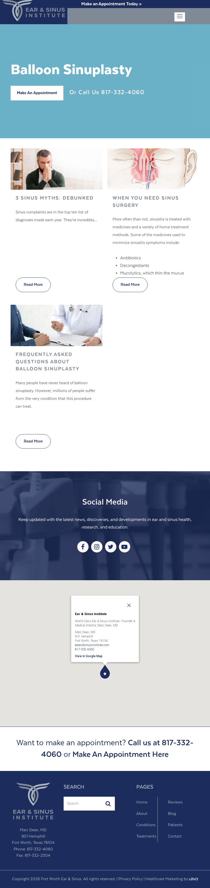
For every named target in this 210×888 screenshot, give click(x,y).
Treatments (146, 836)
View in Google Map (88, 656)
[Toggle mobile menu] (179, 16)
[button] (105, 672)
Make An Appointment (37, 93)
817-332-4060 (122, 92)
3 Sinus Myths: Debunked (55, 198)
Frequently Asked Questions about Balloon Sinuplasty (48, 362)
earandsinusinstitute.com (92, 645)
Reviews (175, 802)
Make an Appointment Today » (111, 4)
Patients (175, 825)
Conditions (145, 825)
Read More (33, 284)
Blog (172, 813)
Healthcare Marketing (164, 879)
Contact (175, 836)
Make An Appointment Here (120, 754)
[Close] (129, 605)
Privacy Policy (130, 879)
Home (141, 802)
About (141, 813)
